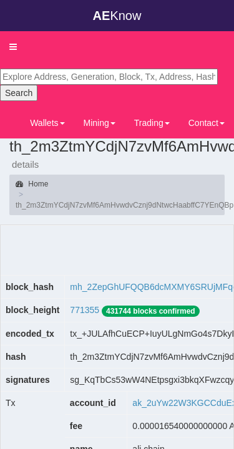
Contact (206, 123)
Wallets (47, 123)
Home (32, 184)
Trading (152, 123)
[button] (13, 46)
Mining (99, 123)
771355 (84, 310)
